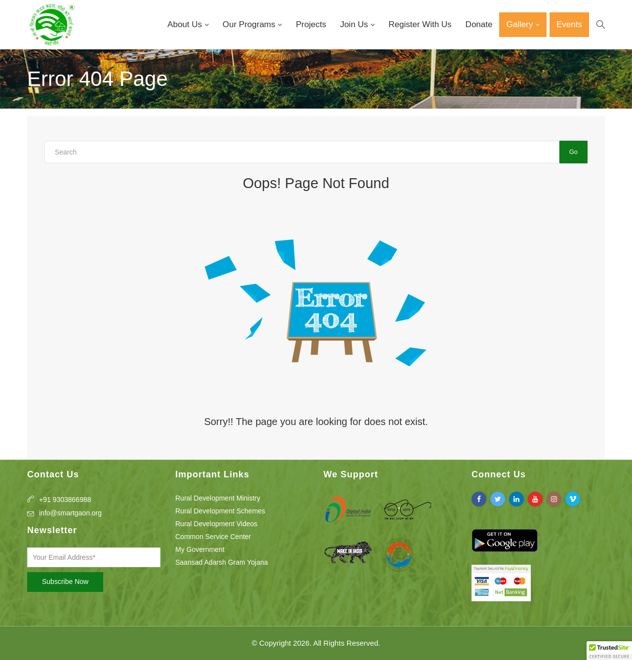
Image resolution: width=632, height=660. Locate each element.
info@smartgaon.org (70, 513)
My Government (200, 549)
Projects (311, 24)
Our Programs (250, 24)
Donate (479, 24)
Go (573, 151)
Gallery (520, 24)
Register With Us (420, 24)
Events (569, 24)
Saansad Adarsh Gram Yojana (221, 562)
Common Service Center (213, 537)
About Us (185, 24)
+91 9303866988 (65, 500)
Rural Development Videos (216, 524)
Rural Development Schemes (220, 511)
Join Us (355, 24)
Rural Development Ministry (217, 498)
